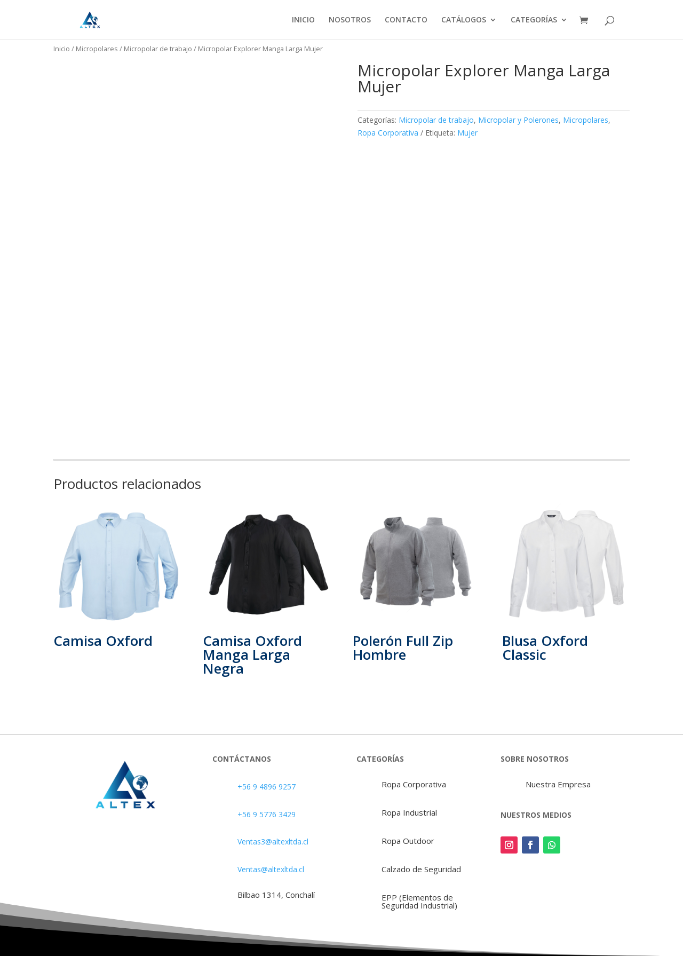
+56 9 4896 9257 (266, 786)
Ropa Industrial (409, 812)
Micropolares (97, 48)
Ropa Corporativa (388, 133)
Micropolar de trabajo (158, 48)
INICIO (303, 20)
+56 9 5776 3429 (266, 814)
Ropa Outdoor (408, 840)
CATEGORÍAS (534, 20)
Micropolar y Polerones (518, 120)
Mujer (467, 133)
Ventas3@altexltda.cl (272, 841)
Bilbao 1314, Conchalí (276, 894)
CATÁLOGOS (463, 20)
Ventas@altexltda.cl (270, 869)
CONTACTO (406, 20)
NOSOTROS (350, 20)
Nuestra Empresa (558, 784)
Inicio (61, 48)
